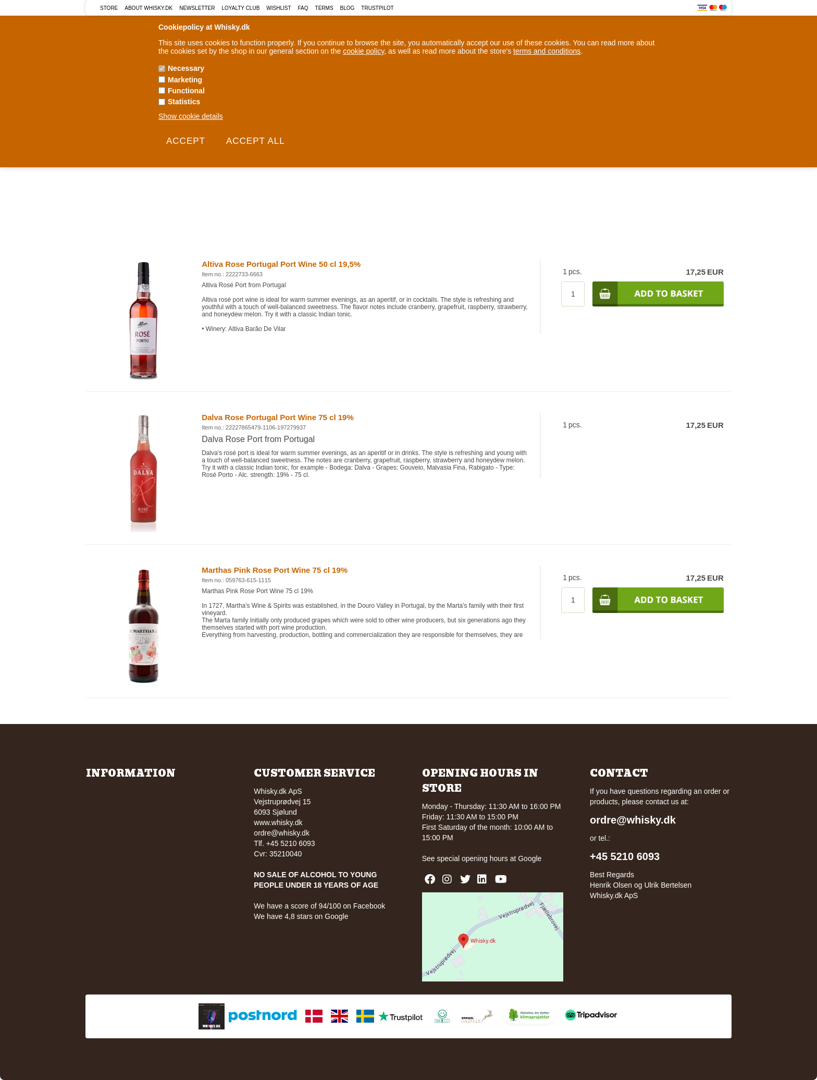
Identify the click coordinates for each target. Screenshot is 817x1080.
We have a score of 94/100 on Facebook (319, 906)
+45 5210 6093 (625, 856)
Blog (347, 8)
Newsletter (197, 8)
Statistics (184, 101)
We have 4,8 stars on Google (301, 916)
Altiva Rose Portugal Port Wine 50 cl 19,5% (281, 264)
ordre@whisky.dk (282, 833)
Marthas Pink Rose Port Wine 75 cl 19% (275, 570)
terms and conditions (546, 51)
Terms (324, 8)
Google (529, 858)
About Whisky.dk (148, 8)
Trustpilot (377, 8)
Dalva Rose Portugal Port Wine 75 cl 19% (278, 417)
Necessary (186, 68)
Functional (186, 91)
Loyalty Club (241, 8)
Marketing (185, 80)
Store (109, 8)
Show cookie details (190, 116)
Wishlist (278, 8)
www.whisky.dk (278, 822)
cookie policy (363, 51)
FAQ (303, 8)
